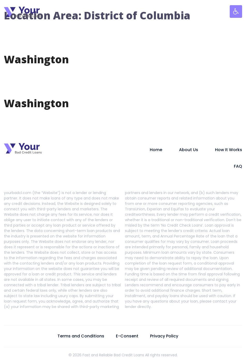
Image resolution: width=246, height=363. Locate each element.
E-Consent (127, 336)
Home (156, 150)
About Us (188, 150)
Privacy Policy (164, 336)
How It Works (228, 150)
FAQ (238, 166)
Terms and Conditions (80, 336)
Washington (36, 59)
